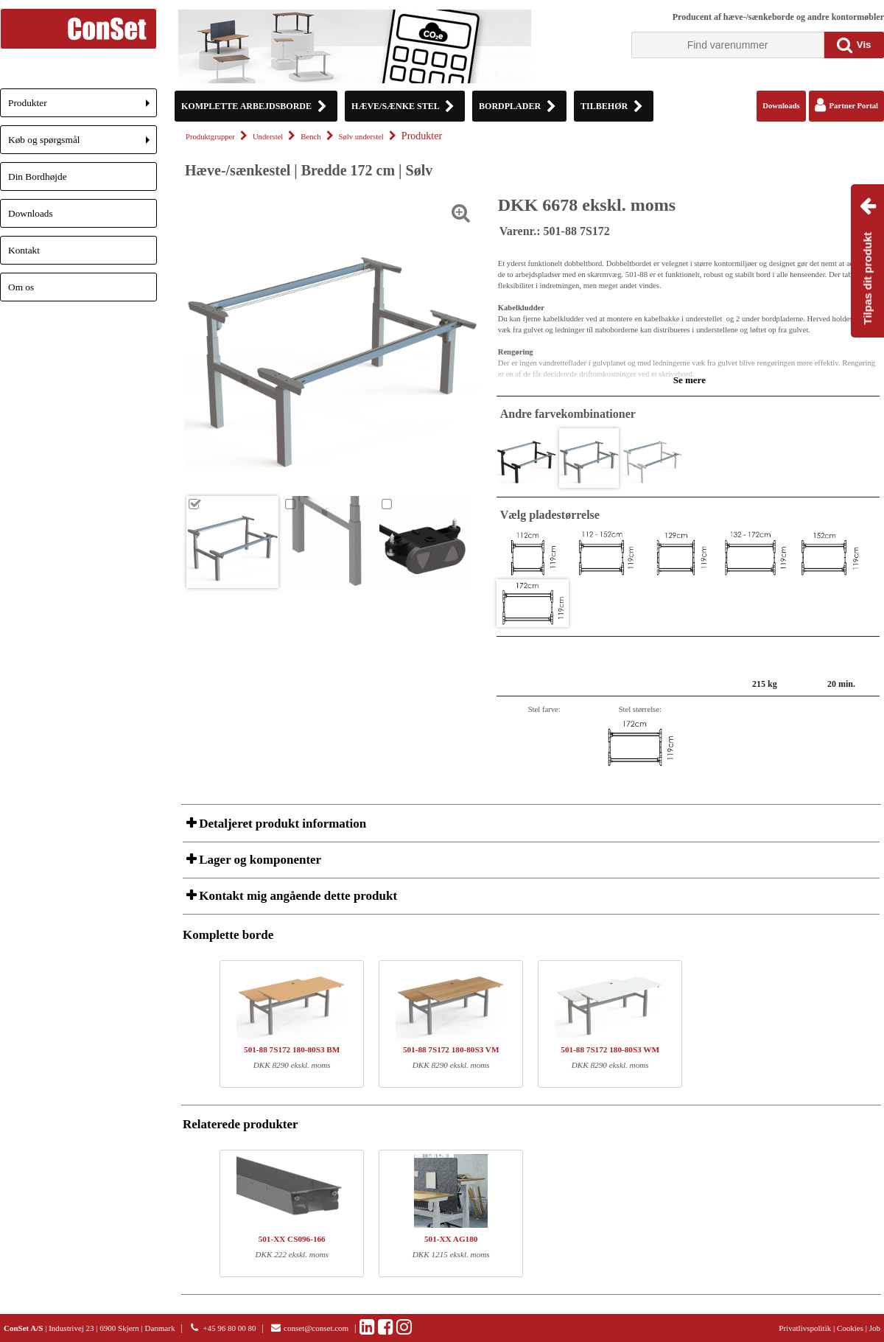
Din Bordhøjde (37, 176)
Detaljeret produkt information (281, 824)
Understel (268, 137)
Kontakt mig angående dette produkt (296, 896)
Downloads (30, 213)
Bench (310, 137)
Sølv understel (361, 137)
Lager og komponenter (258, 860)
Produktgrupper (210, 137)
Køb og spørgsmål (82, 144)
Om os (21, 287)
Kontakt (24, 250)
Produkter (82, 107)
